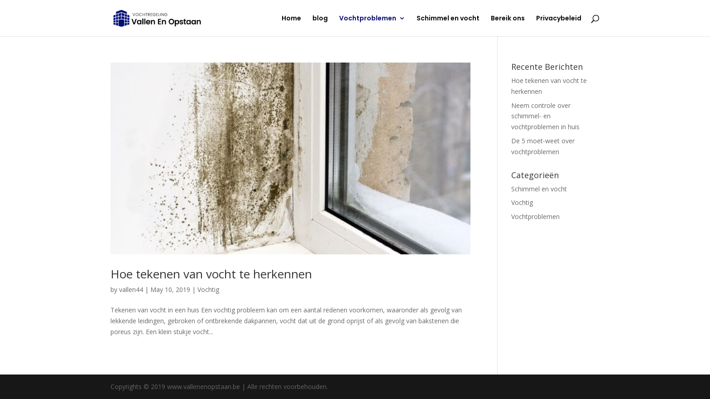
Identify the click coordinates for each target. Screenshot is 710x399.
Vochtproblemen (367, 19)
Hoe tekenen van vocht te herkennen (211, 274)
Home (291, 19)
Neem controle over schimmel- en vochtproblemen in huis (545, 116)
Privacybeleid (558, 19)
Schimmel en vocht (448, 19)
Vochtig (208, 289)
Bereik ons (508, 19)
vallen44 (131, 289)
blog (320, 19)
